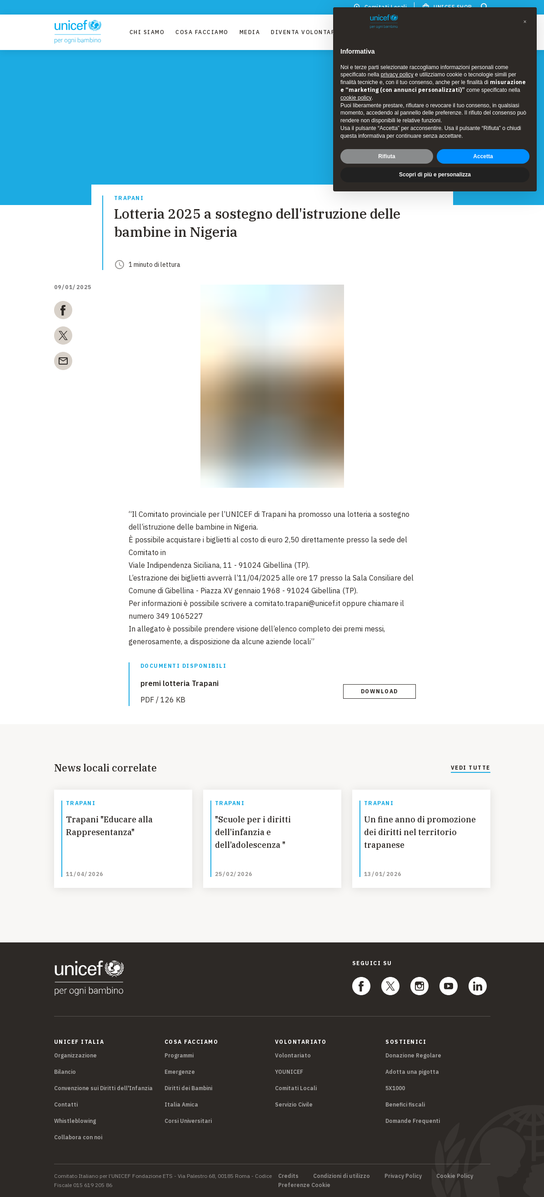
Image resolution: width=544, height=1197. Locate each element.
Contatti (66, 1104)
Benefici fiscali (405, 1104)
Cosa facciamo (202, 32)
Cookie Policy (454, 1176)
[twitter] (63, 337)
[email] (63, 363)
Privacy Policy (403, 1176)
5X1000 (395, 1088)
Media (250, 32)
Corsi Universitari (188, 1120)
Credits (288, 1176)
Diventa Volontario (307, 32)
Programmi (179, 1055)
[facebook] (63, 312)
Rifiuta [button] (386, 149)
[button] (525, 15)
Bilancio (65, 1071)
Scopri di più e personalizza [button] (435, 168)
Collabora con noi (78, 1137)
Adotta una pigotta (412, 1071)
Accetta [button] (483, 149)
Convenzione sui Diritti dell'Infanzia (103, 1088)
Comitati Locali (296, 1088)
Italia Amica (181, 1104)
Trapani (129, 198)
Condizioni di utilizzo (341, 1176)
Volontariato (293, 1055)
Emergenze (180, 1071)
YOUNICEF (289, 1071)
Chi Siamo (147, 32)
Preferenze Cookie (304, 1185)
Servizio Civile (294, 1104)
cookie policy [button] (356, 91)
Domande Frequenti (412, 1120)
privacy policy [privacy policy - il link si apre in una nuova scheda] (397, 68)
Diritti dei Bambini (188, 1088)
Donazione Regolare (413, 1055)
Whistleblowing (75, 1120)
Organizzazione (75, 1055)
